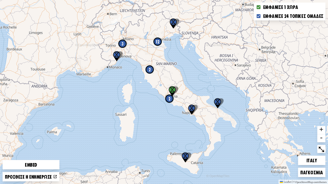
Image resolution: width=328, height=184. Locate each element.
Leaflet (285, 181)
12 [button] (157, 42)
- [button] (321, 138)
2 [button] (169, 99)
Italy (315, 160)
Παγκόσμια (311, 172)
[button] (185, 157)
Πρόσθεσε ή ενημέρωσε (31, 176)
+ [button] (321, 130)
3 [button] (122, 44)
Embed (31, 164)
